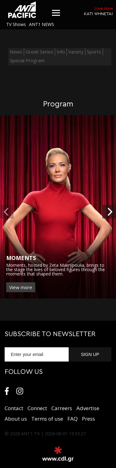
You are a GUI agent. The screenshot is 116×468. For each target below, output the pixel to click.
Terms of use (47, 418)
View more (20, 287)
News (16, 52)
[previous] (7, 212)
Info (61, 52)
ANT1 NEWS (41, 24)
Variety (76, 52)
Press (88, 418)
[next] (109, 212)
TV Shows (16, 24)
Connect (37, 408)
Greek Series (39, 52)
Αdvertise (87, 408)
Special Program (27, 60)
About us (16, 418)
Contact (14, 408)
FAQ (72, 418)
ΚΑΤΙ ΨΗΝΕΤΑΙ (98, 11)
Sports (94, 52)
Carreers (61, 408)
